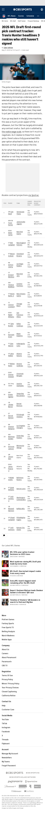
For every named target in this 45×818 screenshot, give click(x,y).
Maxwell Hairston (11, 510)
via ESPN (29, 276)
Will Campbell (11, 244)
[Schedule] (30, 16)
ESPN (29, 531)
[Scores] (21, 16)
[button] (38, 16)
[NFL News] (11, 16)
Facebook (6, 732)
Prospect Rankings (33, 21)
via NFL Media (30, 245)
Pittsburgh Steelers (20, 416)
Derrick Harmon (10, 417)
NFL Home (5, 21)
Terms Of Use (7, 675)
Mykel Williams (11, 316)
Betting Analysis (8, 631)
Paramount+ (7, 661)
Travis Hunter (10, 224)
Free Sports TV (8, 627)
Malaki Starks (11, 479)
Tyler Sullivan (8, 48)
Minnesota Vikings (20, 447)
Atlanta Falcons (19, 355)
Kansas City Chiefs (21, 529)
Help (3, 706)
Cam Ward (10, 213)
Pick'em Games (8, 619)
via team (29, 214)
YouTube (5, 719)
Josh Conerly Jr (11, 499)
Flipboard (5, 743)
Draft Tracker (22, 21)
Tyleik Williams (11, 489)
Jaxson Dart (10, 458)
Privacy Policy (7, 679)
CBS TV (4, 665)
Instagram (6, 727)
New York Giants (20, 233)
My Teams (6, 762)
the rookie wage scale (11, 131)
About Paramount (9, 657)
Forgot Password (9, 766)
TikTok (4, 723)
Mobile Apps (7, 639)
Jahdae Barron (10, 406)
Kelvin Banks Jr (11, 295)
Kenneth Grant (11, 336)
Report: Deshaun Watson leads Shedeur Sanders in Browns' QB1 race (26, 591)
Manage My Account (10, 754)
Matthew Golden (11, 438)
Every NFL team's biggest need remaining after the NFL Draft (23, 582)
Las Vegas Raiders (20, 265)
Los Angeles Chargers (21, 427)
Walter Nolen (11, 365)
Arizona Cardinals (20, 365)
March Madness (8, 635)
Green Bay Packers (20, 437)
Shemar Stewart (11, 376)
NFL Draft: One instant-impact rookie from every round (25, 572)
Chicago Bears (19, 305)
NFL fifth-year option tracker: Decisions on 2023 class (22, 553)
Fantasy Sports (8, 623)
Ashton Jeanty (10, 266)
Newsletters (7, 758)
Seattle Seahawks (20, 385)
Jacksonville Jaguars (21, 223)
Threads (5, 740)
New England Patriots (21, 244)
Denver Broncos (19, 405)
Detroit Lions (21, 489)
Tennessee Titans (20, 213)
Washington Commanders (21, 499)
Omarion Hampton (11, 428)
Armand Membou (11, 276)
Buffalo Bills (21, 509)
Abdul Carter (10, 234)
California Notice (8, 695)
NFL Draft (13, 21)
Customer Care (8, 710)
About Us (5, 649)
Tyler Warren (10, 345)
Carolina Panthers (20, 285)
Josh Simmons (11, 529)
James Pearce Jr (10, 469)
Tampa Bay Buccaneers (21, 395)
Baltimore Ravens (20, 479)
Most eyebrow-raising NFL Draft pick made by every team (25, 563)
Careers (5, 653)
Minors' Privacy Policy (10, 684)
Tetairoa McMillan (11, 286)
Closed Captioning (9, 691)
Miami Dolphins (20, 335)
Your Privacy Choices (10, 687)
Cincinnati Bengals (20, 375)
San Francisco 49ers (20, 315)
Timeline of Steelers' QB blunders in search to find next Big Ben (25, 601)
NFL (26, 118)
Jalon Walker (11, 355)
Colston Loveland (11, 306)
